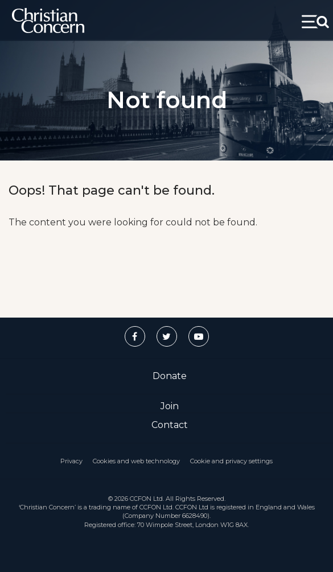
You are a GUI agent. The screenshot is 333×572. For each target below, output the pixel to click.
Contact (169, 424)
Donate (170, 376)
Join (170, 406)
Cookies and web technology (136, 461)
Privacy (71, 461)
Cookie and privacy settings (231, 461)
